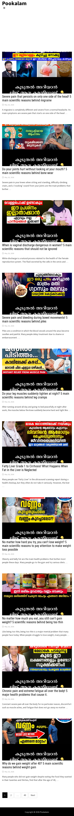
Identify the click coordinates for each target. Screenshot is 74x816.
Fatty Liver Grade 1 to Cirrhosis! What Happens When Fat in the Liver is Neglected (35, 468)
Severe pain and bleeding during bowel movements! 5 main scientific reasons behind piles (34, 319)
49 (25, 795)
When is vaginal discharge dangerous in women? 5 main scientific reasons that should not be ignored (37, 247)
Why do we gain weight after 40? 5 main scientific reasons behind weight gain (32, 765)
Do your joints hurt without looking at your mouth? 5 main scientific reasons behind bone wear (34, 171)
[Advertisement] (37, 27)
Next (33, 795)
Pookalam (44, 812)
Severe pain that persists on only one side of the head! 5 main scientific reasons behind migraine (36, 98)
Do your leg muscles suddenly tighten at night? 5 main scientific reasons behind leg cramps (35, 395)
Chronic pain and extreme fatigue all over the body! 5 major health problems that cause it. (34, 692)
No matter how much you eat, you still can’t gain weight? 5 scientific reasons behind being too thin (32, 620)
